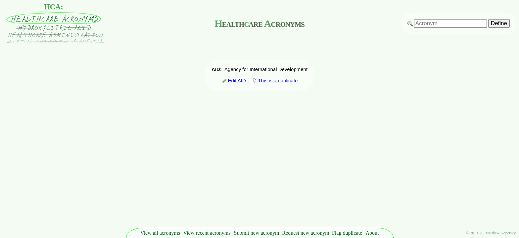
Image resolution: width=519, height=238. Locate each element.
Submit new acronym (256, 233)
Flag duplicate (347, 233)
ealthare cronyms (259, 23)
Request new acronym (305, 233)
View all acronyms (160, 233)
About (372, 233)
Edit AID (233, 80)
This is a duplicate (275, 80)
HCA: (53, 7)
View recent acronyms (207, 233)
